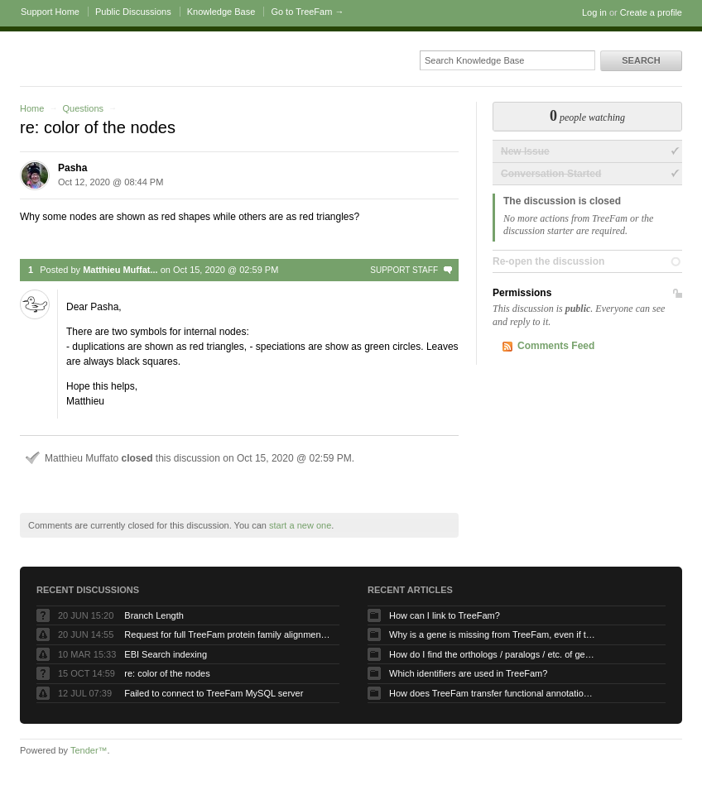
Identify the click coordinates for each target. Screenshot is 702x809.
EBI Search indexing (165, 654)
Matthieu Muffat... (120, 270)
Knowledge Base (221, 12)
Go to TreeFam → (307, 12)
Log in (594, 12)
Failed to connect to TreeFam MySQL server (213, 693)
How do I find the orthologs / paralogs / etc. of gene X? (492, 654)
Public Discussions (133, 12)
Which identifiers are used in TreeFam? (468, 673)
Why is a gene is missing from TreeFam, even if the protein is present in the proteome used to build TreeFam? (492, 634)
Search (641, 60)
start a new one (300, 525)
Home (32, 108)
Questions (82, 108)
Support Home (50, 12)
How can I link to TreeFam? (444, 615)
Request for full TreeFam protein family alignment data (227, 634)
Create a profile (651, 12)
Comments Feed (555, 346)
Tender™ (89, 750)
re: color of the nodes (166, 673)
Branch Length (154, 615)
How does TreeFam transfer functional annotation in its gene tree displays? (492, 693)
